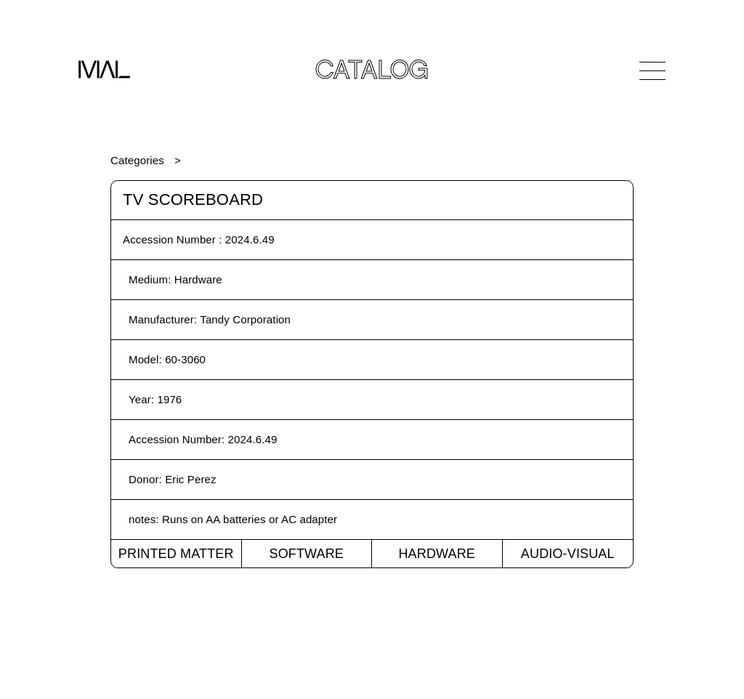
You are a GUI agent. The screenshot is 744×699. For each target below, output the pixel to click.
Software (306, 553)
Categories (137, 160)
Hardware (436, 553)
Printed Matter (176, 553)
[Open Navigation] (652, 70)
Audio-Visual (568, 553)
